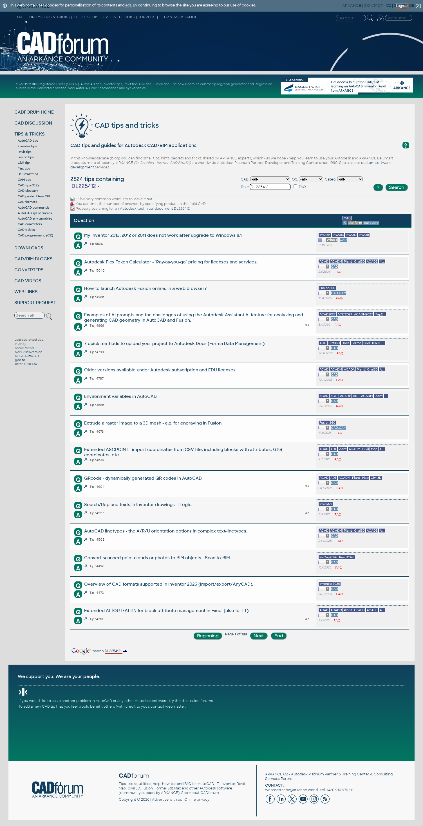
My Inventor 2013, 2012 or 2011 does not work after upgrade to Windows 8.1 (163, 235)
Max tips (24, 168)
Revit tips (131, 84)
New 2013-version (28, 352)
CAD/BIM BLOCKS (33, 258)
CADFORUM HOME (34, 112)
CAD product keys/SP (34, 196)
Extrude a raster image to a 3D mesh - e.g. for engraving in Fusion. (153, 423)
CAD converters (30, 224)
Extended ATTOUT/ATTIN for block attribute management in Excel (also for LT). (166, 610)
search (98, 651)
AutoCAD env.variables (35, 218)
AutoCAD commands (33, 207)
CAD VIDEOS (27, 280)
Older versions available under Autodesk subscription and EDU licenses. (160, 370)
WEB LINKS (26, 291)
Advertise (160, 799)
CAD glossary (28, 191)
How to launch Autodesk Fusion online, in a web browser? (145, 288)
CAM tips (24, 180)
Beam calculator (198, 84)
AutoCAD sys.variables (35, 213)
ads (128, 5)
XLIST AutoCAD (27, 356)
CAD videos (26, 230)
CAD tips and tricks (114, 125)
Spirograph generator (229, 84)
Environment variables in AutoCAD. (120, 396)
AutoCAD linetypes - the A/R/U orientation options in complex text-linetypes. (165, 531)
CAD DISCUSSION (33, 123)
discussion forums (197, 701)
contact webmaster (168, 706)
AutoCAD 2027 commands (97, 88)
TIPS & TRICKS (29, 134)
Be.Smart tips (28, 174)
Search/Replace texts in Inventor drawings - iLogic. (138, 504)
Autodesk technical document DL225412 (155, 208)
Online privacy (196, 799)
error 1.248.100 (26, 364)
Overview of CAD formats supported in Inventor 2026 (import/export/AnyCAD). (168, 584)
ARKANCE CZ (276, 774)
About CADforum (204, 793)
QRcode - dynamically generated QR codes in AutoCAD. (143, 478)
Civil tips (145, 84)
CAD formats (27, 202)
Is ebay (20, 344)
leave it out (143, 199)
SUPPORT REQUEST (35, 302)
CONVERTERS (29, 269)
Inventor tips (112, 84)
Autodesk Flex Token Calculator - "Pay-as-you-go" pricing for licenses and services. (171, 262)
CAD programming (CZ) (35, 235)
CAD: (245, 179)
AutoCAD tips (90, 84)
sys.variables (136, 88)
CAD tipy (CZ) (28, 185)
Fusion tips (161, 84)
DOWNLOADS (28, 247)
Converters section (51, 88)
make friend (24, 348)
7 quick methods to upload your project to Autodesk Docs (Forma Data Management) (174, 343)
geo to (20, 360)
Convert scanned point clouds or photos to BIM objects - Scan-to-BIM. (157, 557)
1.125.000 (31, 84)
